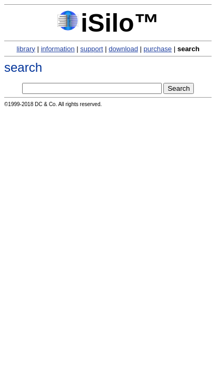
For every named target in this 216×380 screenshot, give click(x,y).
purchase (158, 49)
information (57, 49)
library (25, 49)
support (91, 49)
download (123, 49)
